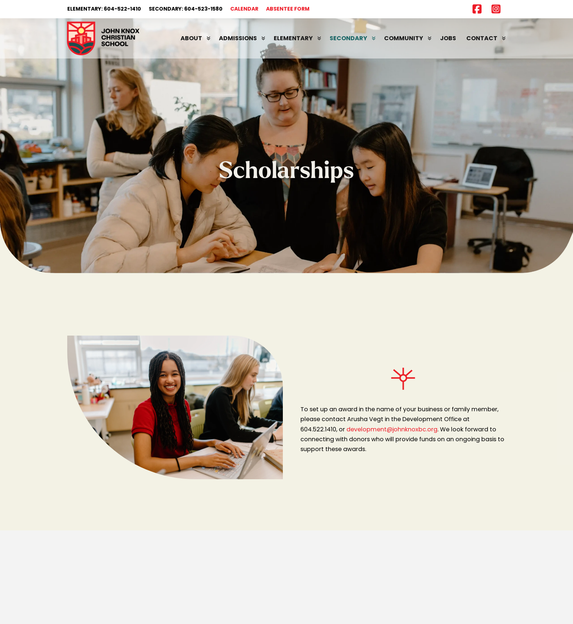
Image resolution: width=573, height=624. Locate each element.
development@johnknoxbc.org (391, 429)
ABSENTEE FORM (288, 8)
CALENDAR (244, 8)
